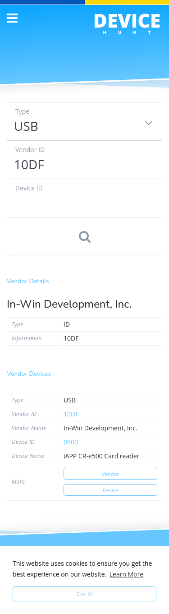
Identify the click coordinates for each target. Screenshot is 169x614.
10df (71, 414)
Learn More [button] (127, 574)
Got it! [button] (85, 594)
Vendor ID (30, 149)
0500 (71, 442)
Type (22, 111)
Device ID (29, 188)
